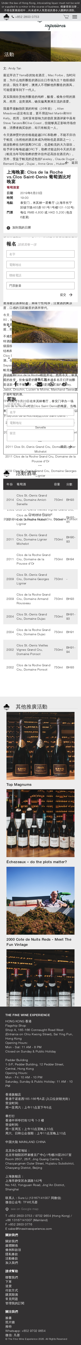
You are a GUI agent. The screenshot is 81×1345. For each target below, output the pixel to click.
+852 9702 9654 (34, 1331)
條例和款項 (13, 1250)
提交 (66, 294)
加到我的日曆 (19, 227)
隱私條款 (11, 1254)
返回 (71, 162)
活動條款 (11, 1258)
